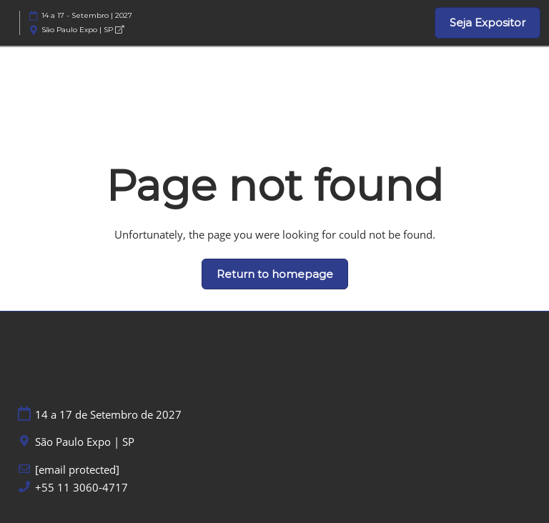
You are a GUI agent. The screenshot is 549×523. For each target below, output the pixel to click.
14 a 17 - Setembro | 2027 (86, 15)
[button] (487, 23)
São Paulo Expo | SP (82, 29)
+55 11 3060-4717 (81, 487)
